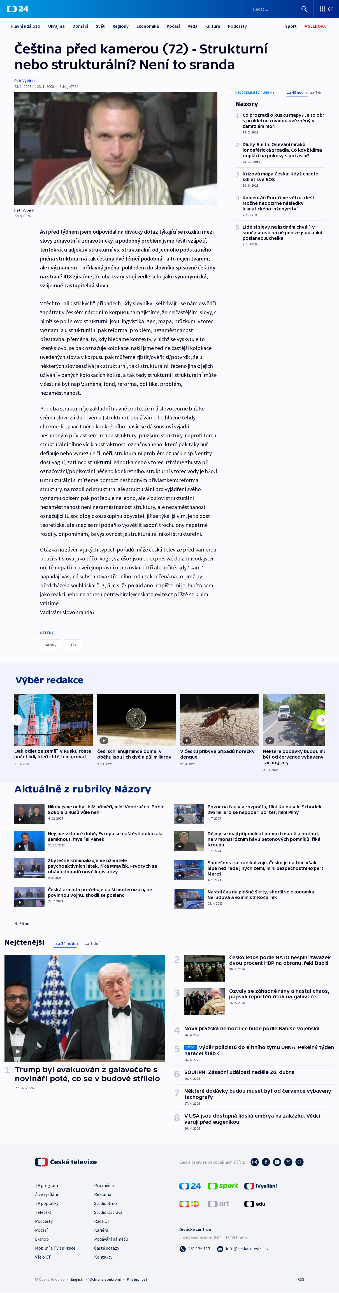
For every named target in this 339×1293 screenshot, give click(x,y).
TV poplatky (46, 1204)
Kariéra (101, 1231)
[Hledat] (304, 9)
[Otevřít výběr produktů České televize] (326, 9)
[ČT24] (17, 9)
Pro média (104, 1186)
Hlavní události (25, 26)
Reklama (102, 1195)
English (77, 1280)
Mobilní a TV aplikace (55, 1249)
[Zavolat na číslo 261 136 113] (194, 1250)
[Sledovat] (316, 26)
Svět (100, 26)
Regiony (121, 26)
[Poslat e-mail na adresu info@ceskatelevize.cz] (243, 1250)
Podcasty (237, 26)
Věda (193, 26)
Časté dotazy (106, 1249)
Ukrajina (56, 26)
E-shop (42, 1240)
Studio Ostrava (108, 1213)
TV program (46, 1186)
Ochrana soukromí (105, 1280)
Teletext (43, 1213)
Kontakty (103, 1258)
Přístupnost (137, 1280)
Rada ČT (102, 1222)
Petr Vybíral (24, 80)
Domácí (80, 26)
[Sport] (291, 26)
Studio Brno (105, 1204)
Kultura (212, 26)
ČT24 (72, 644)
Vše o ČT (43, 1258)
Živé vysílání (46, 1195)
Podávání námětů (111, 1240)
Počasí (173, 26)
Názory (51, 644)
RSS (301, 1280)
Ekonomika (147, 26)
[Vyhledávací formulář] (279, 9)
